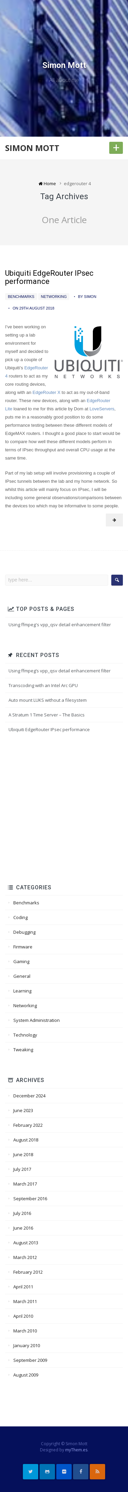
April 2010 (23, 1316)
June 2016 (23, 1228)
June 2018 (23, 1154)
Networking (54, 297)
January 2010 (26, 1345)
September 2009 (30, 1360)
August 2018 (25, 1140)
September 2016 (30, 1198)
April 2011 (23, 1287)
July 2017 (22, 1169)
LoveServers (101, 408)
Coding (20, 917)
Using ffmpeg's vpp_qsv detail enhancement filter (60, 624)
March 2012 (25, 1257)
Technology (25, 1035)
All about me (64, 80)
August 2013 (25, 1243)
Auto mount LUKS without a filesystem (48, 700)
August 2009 (25, 1375)
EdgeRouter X (46, 392)
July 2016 (22, 1213)
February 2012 (28, 1272)
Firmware (22, 947)
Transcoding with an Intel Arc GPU (43, 685)
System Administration (36, 1020)
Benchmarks (21, 297)
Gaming (21, 961)
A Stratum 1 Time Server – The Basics (47, 715)
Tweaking (23, 1049)
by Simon (87, 297)
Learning (22, 991)
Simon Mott (64, 65)
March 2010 (25, 1331)
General (21, 976)
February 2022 (28, 1125)
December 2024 (29, 1096)
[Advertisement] (64, 809)
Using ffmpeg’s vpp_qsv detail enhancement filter (60, 671)
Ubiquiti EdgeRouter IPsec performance (49, 277)
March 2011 (25, 1301)
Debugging (24, 932)
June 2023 (23, 1110)
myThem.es (76, 1450)
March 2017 (25, 1184)
